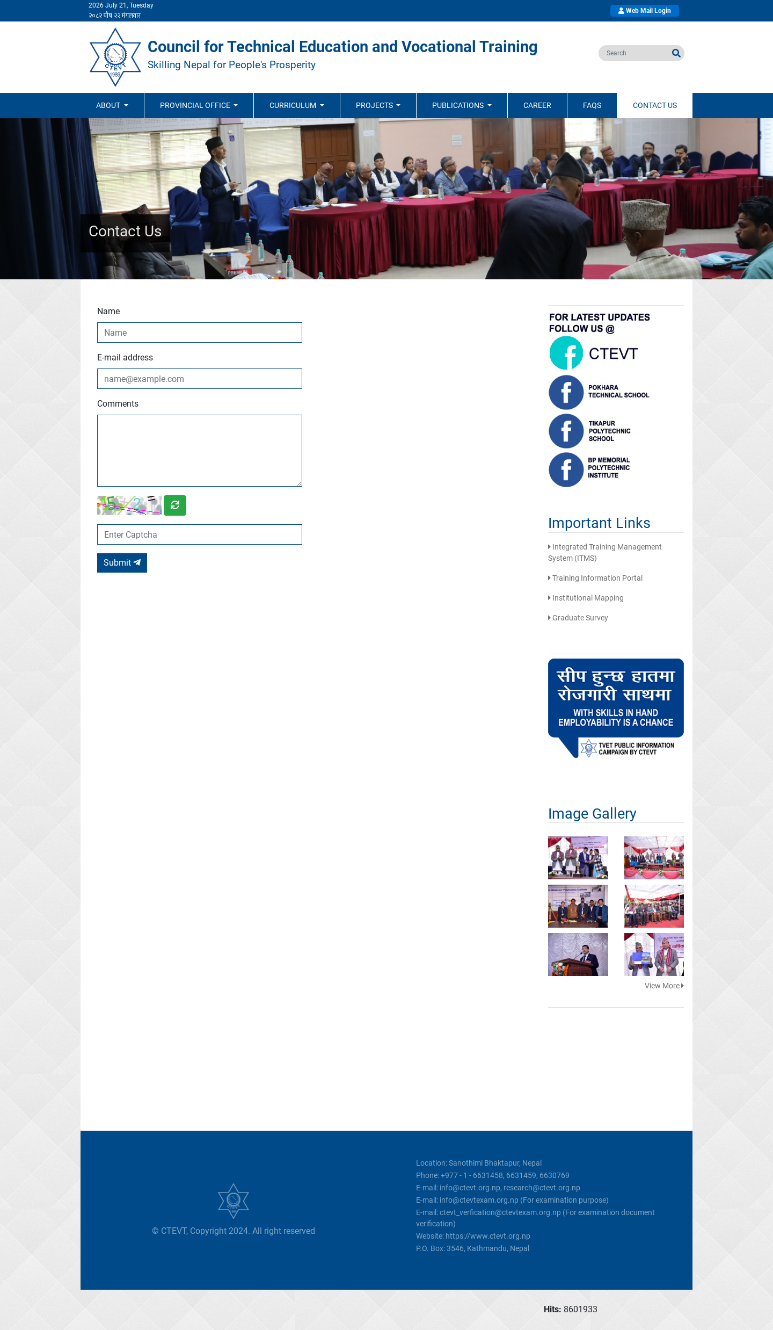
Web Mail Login (644, 11)
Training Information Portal (595, 578)
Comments (117, 404)
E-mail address (125, 357)
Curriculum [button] (293, 105)
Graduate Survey (578, 617)
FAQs (592, 105)
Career (537, 105)
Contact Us (655, 105)
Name (108, 311)
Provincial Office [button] (196, 105)
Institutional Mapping (586, 598)
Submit (122, 563)
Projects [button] (375, 105)
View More (664, 985)
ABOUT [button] (109, 105)
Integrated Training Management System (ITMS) (605, 552)
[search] (634, 53)
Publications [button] (458, 105)
